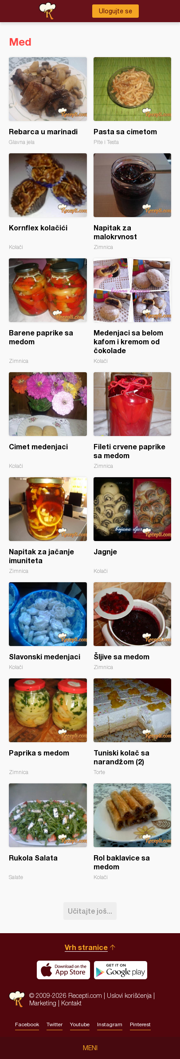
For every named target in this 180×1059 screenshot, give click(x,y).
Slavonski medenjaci (48, 626)
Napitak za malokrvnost (133, 201)
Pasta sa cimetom (133, 101)
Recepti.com (17, 999)
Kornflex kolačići (48, 201)
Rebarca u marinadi (48, 101)
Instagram (109, 1024)
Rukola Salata (48, 831)
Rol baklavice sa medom (133, 831)
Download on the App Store (63, 970)
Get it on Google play (120, 970)
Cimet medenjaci (48, 420)
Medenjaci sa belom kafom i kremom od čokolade (133, 311)
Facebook (27, 1024)
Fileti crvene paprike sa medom (133, 420)
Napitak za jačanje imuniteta (48, 525)
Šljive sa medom (133, 626)
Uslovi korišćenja (129, 995)
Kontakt (71, 1003)
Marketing (42, 1003)
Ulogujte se (115, 11)
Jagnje (133, 525)
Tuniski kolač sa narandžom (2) (133, 726)
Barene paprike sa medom (48, 311)
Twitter (55, 1024)
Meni (90, 1047)
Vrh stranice (86, 947)
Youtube (80, 1024)
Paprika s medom (48, 726)
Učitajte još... (90, 911)
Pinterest (140, 1024)
